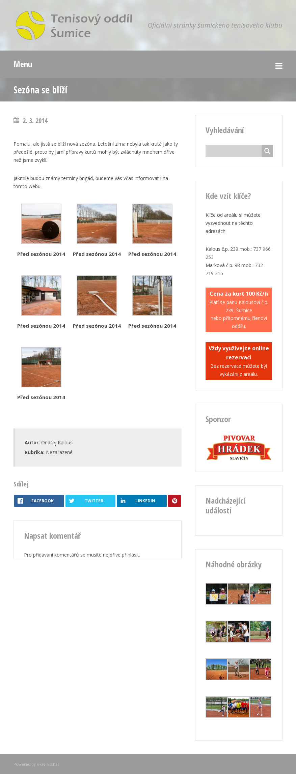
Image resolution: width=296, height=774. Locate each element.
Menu (23, 63)
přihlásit (130, 555)
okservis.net (48, 764)
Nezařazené (59, 452)
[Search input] (235, 151)
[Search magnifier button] (267, 151)
